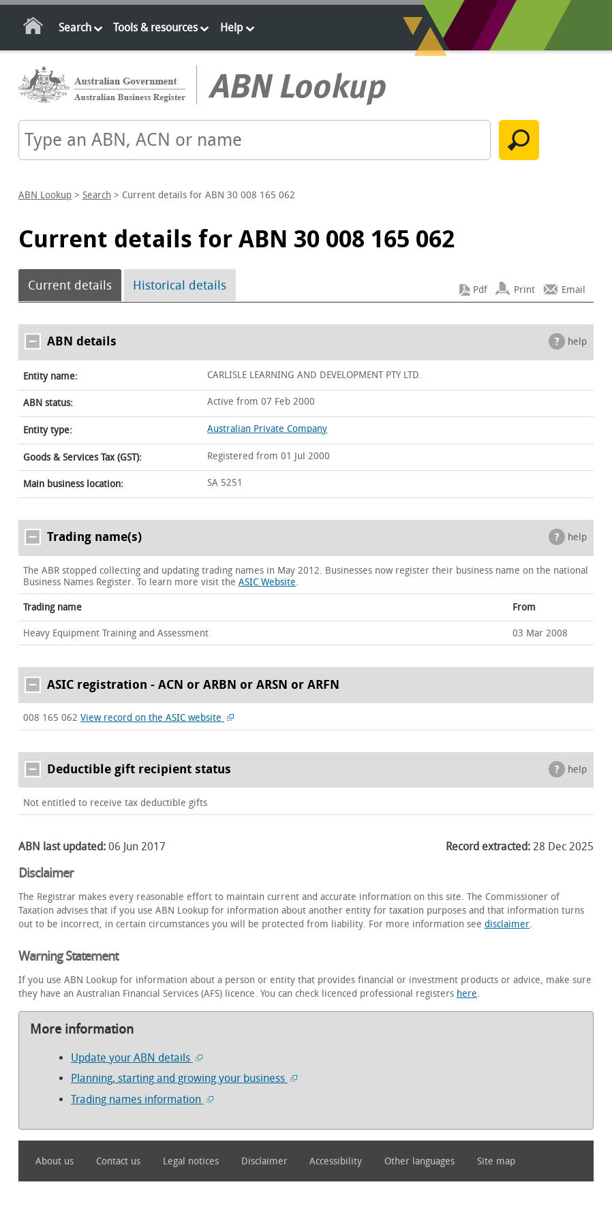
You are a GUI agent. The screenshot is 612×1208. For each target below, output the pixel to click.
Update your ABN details (136, 1057)
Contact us (118, 1161)
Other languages (419, 1161)
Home (33, 28)
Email (573, 290)
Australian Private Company (267, 429)
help (577, 341)
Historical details (179, 285)
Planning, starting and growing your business (184, 1078)
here (467, 994)
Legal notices (191, 1161)
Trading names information (142, 1099)
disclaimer (507, 924)
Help (231, 27)
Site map (496, 1161)
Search (75, 27)
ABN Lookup (45, 195)
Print (524, 290)
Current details (70, 285)
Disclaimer (264, 1161)
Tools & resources (155, 27)
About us (54, 1161)
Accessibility (335, 1161)
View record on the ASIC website (157, 718)
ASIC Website (267, 582)
